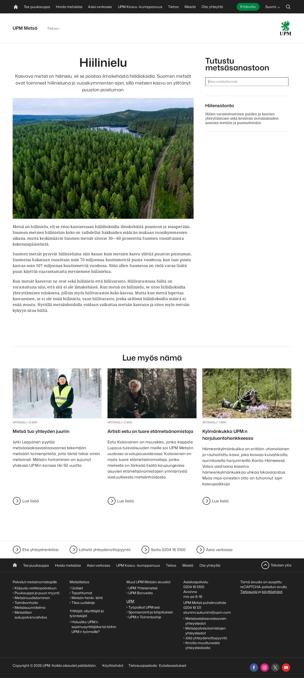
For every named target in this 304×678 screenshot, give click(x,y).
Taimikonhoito (26, 602)
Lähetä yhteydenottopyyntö (105, 549)
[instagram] (264, 667)
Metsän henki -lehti (87, 597)
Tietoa (52, 28)
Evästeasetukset (172, 665)
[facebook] (254, 667)
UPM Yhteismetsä (143, 588)
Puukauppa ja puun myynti (37, 592)
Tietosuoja (249, 591)
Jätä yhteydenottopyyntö (206, 637)
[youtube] (286, 667)
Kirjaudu (248, 6)
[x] (275, 667)
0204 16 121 (192, 607)
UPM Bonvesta (140, 592)
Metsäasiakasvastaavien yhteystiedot (205, 621)
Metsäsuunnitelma (30, 607)
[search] (288, 6)
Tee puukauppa (36, 565)
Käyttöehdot (112, 665)
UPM (130, 601)
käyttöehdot (272, 591)
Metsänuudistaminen (32, 597)
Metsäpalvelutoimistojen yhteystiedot (205, 631)
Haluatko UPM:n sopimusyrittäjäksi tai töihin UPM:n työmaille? (94, 626)
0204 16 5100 (193, 586)
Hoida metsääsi (68, 565)
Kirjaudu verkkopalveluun (36, 588)
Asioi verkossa (219, 549)
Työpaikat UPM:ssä (144, 607)
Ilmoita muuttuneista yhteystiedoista (202, 645)
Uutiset (77, 588)
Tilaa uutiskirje (83, 602)
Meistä (187, 565)
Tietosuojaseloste (142, 665)
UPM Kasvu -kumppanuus (138, 565)
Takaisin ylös (281, 565)
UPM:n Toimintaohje (144, 617)
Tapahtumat (82, 592)
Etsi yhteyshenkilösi (40, 549)
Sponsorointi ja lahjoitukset (150, 612)
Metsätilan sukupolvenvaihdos (31, 615)
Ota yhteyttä (209, 565)
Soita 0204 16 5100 (168, 549)
